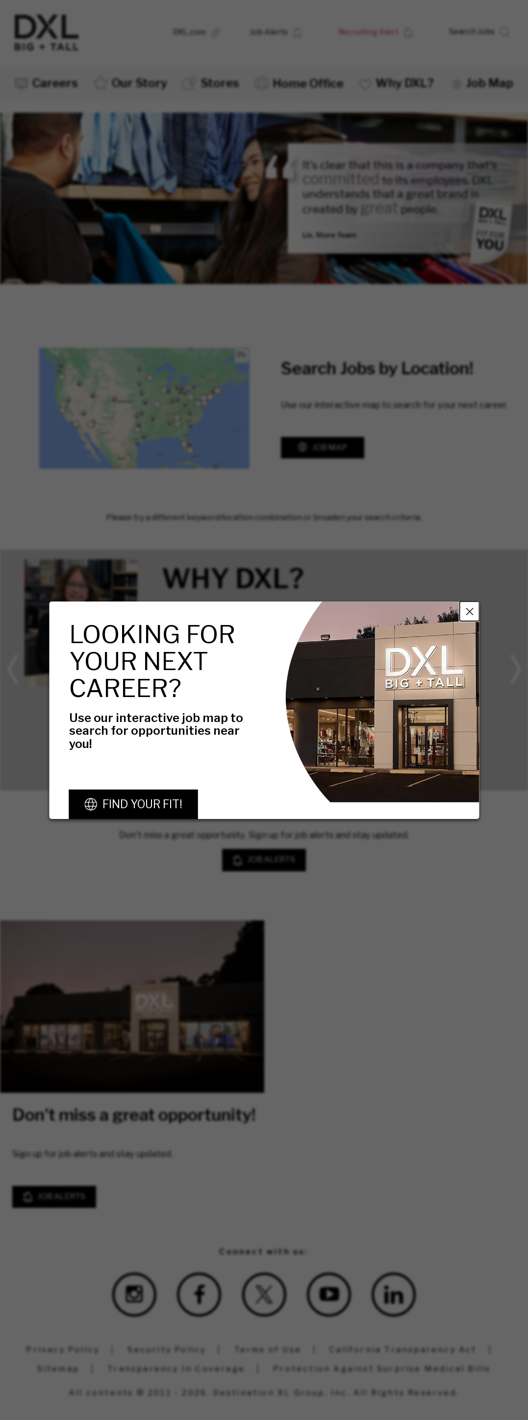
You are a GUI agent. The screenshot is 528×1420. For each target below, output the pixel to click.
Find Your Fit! (142, 804)
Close (469, 611)
